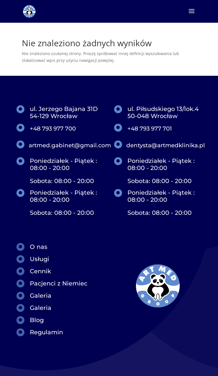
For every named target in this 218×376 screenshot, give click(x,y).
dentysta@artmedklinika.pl (165, 145)
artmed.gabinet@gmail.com (70, 145)
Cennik (40, 271)
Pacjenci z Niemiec (58, 283)
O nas (38, 246)
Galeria (40, 295)
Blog (37, 320)
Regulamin (46, 332)
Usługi (39, 258)
